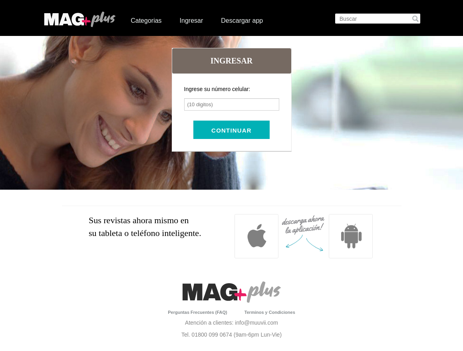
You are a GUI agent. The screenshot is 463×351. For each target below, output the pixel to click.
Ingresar (191, 20)
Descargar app (242, 20)
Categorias (146, 20)
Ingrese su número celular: (217, 89)
